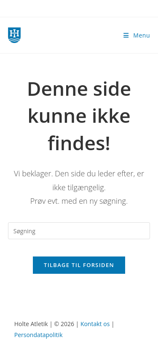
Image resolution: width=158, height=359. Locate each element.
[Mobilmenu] (136, 35)
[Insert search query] (79, 230)
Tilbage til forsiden (79, 265)
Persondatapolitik (38, 335)
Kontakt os (95, 324)
